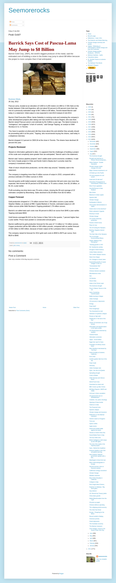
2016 (89, 129)
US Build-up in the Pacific (96, 173)
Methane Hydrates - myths (95, 55)
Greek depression (94, 521)
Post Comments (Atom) (23, 310)
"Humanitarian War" (95, 266)
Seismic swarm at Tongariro (97, 419)
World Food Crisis (94, 382)
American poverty (94, 519)
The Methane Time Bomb (95, 63)
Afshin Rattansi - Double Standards (96, 163)
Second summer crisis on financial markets (96, 467)
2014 (89, 134)
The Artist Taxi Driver (95, 510)
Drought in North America (96, 249)
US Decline (92, 278)
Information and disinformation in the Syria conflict (98, 327)
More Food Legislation (95, 186)
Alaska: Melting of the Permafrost (95, 241)
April (91, 538)
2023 (89, 112)
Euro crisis (92, 356)
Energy (91, 304)
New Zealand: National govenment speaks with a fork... (97, 456)
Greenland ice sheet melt (96, 384)
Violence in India (94, 405)
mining (18, 245)
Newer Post (12, 307)
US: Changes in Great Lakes (97, 259)
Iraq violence (93, 491)
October (92, 146)
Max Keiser (92, 192)
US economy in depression (97, 301)
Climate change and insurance (98, 412)
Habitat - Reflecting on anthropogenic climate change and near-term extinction (97, 47)
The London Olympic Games (97, 254)
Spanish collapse (94, 409)
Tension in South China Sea (97, 432)
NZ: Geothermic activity (96, 247)
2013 (89, 137)
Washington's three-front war (97, 460)
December (93, 141)
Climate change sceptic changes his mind (96, 167)
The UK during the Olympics (97, 227)
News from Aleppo (94, 257)
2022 (89, 114)
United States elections (95, 252)
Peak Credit (92, 363)
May (91, 536)
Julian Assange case (95, 368)
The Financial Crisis (95, 407)
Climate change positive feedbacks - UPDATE (94, 52)
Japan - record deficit (95, 339)
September (93, 149)
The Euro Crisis (93, 268)
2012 (89, 139)
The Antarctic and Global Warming (97, 40)
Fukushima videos (93, 57)
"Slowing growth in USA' (96, 244)
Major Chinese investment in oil (98, 170)
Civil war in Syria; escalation (97, 393)
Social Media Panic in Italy (96, 435)
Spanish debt (93, 197)
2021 (89, 117)
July (91, 154)
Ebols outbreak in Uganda (96, 211)
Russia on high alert (95, 316)
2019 (89, 122)
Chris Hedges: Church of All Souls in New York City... (97, 529)
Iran (90, 276)
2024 (89, 109)
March (92, 541)
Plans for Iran (93, 225)
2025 (89, 107)
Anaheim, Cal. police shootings (98, 400)
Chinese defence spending (97, 505)
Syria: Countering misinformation (94, 293)
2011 (89, 549)
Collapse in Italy (93, 482)
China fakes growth (94, 496)
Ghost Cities (92, 281)
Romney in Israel (94, 213)
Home (44, 307)
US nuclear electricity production (95, 219)
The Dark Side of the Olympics (98, 234)
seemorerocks (102, 556)
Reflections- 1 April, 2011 (95, 38)
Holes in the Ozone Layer (96, 283)
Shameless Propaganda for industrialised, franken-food (97, 182)
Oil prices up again (94, 502)
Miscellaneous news (95, 273)
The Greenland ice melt (96, 311)
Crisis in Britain (93, 375)
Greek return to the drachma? (97, 209)
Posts (12, 22)
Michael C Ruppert (93, 65)
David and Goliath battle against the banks (96, 429)
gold (14, 245)
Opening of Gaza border (96, 402)
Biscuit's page (92, 36)
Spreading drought (94, 373)
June (91, 533)
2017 (89, 127)
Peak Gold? (92, 306)
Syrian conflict (93, 423)
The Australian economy (96, 524)
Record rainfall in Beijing (96, 516)
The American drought (95, 156)
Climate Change (94, 200)
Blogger (61, 573)
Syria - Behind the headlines (97, 448)
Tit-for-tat (92, 421)
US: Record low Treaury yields (98, 493)
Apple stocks (93, 426)
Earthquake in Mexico (95, 202)
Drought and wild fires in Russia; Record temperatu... (98, 159)
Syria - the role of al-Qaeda (97, 370)
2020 (89, 119)
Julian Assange (93, 299)
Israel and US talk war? (96, 179)
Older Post (76, 307)
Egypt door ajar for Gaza (96, 342)
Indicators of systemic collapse (98, 313)
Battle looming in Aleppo (96, 296)
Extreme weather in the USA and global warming (97, 451)
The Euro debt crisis (95, 437)
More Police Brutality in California (95, 478)
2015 (89, 132)
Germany (92, 365)
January (92, 545)
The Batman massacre (95, 526)
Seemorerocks (29, 10)
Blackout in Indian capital (96, 195)
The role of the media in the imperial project (97, 444)
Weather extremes (94, 475)
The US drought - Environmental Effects (96, 237)
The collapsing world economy (98, 507)
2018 (89, 124)
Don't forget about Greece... (97, 484)
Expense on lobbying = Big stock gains (97, 487)
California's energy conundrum (98, 470)
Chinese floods (93, 334)
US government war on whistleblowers (95, 396)
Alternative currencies (95, 337)
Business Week (14, 99)
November (93, 144)
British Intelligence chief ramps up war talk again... (98, 440)
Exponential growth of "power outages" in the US (97, 262)
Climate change (93, 216)
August (92, 151)
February (92, 543)
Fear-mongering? (94, 308)
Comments (13, 25)
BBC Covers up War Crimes (97, 387)
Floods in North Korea (95, 222)
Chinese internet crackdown (97, 271)
